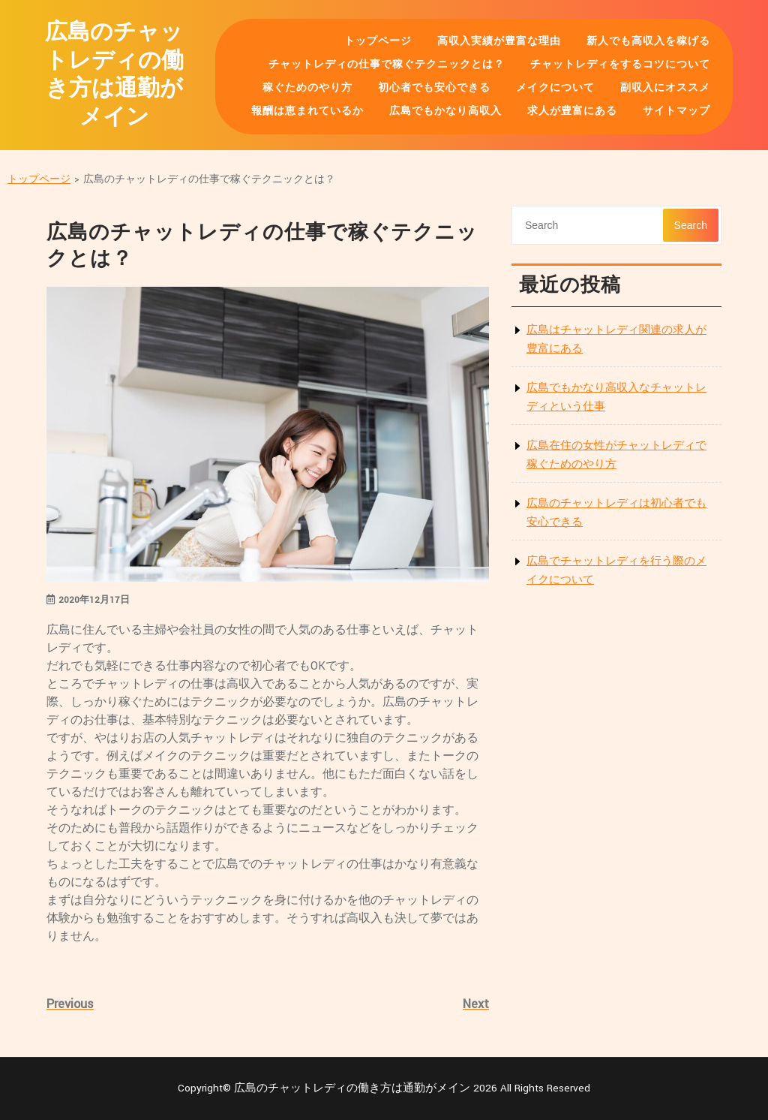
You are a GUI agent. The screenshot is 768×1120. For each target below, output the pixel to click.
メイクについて (555, 88)
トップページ (378, 41)
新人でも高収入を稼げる (648, 41)
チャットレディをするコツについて (620, 64)
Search (690, 225)
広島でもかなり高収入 (445, 111)
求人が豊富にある (572, 111)
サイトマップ (676, 111)
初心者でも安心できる (434, 88)
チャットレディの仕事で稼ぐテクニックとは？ (386, 64)
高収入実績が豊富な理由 (499, 41)
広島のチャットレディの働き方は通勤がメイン (114, 75)
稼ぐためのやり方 (307, 88)
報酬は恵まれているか (307, 111)
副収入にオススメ (665, 88)
